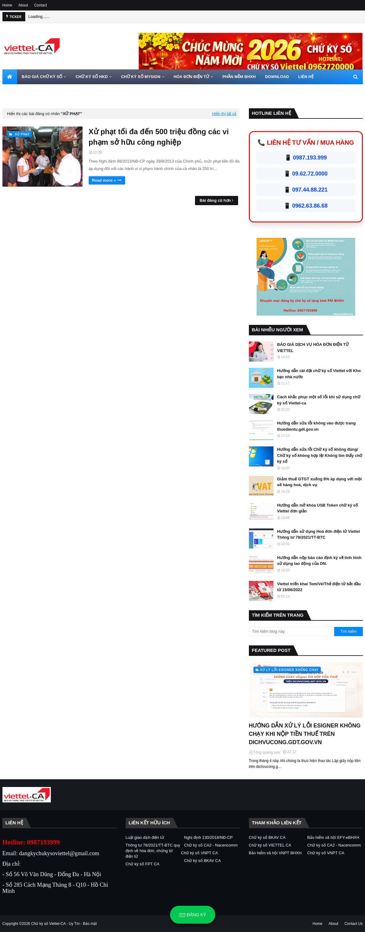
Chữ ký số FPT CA (143, 864)
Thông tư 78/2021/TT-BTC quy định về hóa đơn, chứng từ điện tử (153, 851)
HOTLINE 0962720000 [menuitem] (27, 91)
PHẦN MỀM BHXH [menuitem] (239, 76)
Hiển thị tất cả (224, 113)
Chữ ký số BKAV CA (202, 860)
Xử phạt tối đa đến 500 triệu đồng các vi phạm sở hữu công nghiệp (159, 136)
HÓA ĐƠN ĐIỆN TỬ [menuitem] (191, 76)
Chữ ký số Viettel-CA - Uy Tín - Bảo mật (64, 924)
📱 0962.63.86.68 (305, 206)
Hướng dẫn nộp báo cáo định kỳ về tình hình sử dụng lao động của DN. (319, 560)
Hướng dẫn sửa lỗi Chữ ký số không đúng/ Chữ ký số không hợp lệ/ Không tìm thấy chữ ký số (320, 455)
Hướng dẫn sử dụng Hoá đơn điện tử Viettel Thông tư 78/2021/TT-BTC (318, 534)
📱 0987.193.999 (306, 158)
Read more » (104, 180)
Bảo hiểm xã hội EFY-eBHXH (333, 837)
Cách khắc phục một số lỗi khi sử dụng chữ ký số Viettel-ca (318, 400)
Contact (40, 5)
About (23, 5)
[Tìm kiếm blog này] (292, 631)
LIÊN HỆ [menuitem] (306, 76)
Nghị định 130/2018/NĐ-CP (208, 837)
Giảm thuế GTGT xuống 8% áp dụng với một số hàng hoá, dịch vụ (319, 482)
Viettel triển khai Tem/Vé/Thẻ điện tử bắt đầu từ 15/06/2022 (319, 587)
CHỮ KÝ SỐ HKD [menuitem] (91, 76)
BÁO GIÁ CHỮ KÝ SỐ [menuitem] (42, 76)
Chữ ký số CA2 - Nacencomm (211, 845)
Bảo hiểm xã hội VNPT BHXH (275, 853)
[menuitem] (9, 76)
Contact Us (353, 924)
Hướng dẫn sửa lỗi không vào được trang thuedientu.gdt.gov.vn (316, 426)
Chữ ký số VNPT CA (199, 853)
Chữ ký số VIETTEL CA (270, 845)
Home (7, 5)
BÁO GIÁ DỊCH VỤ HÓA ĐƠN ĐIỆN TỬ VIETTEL (313, 347)
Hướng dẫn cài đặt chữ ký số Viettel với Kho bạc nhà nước (319, 373)
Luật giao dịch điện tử (145, 837)
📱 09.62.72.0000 (305, 174)
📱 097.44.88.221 (305, 190)
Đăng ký (192, 915)
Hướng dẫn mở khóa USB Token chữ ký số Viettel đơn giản (317, 508)
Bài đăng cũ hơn (215, 200)
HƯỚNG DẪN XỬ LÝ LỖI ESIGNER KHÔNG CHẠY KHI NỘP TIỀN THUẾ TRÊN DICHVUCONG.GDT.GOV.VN (305, 734)
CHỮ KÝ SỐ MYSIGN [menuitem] (140, 76)
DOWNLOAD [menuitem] (277, 76)
